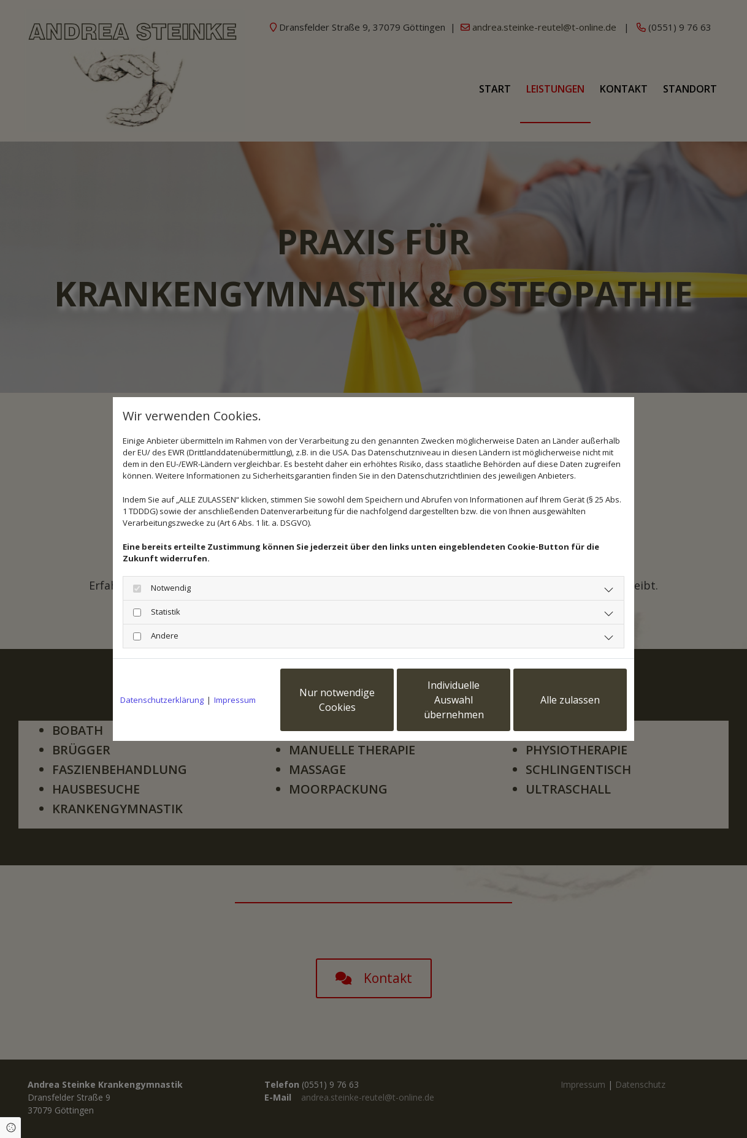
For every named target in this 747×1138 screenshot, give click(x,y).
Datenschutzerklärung (162, 699)
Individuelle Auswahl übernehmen (454, 699)
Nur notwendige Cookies (337, 700)
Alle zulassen (570, 700)
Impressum (235, 699)
